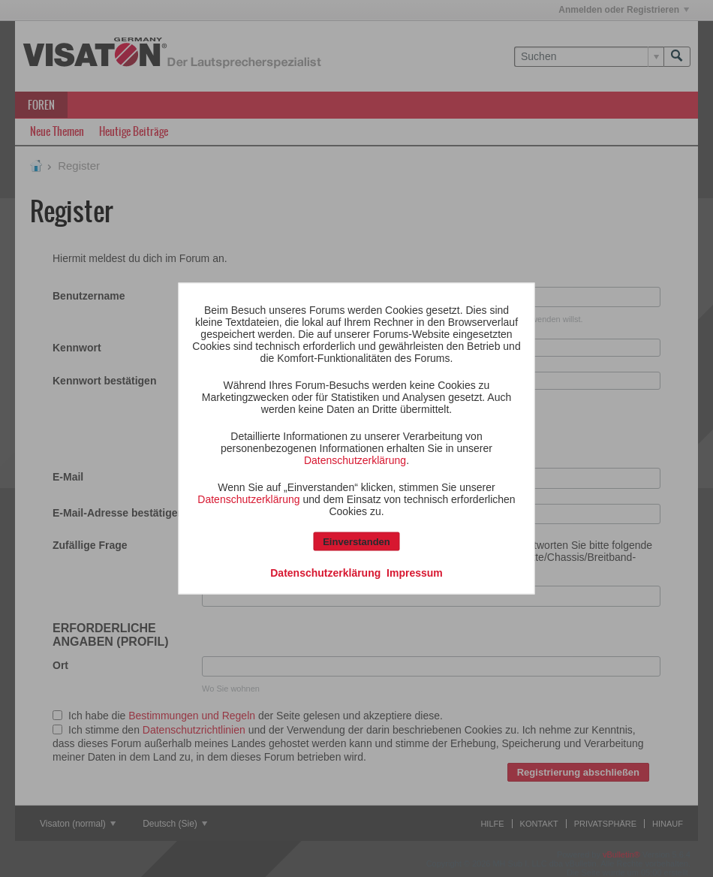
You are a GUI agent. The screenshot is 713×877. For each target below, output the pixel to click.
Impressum (415, 573)
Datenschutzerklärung (355, 460)
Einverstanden (356, 541)
